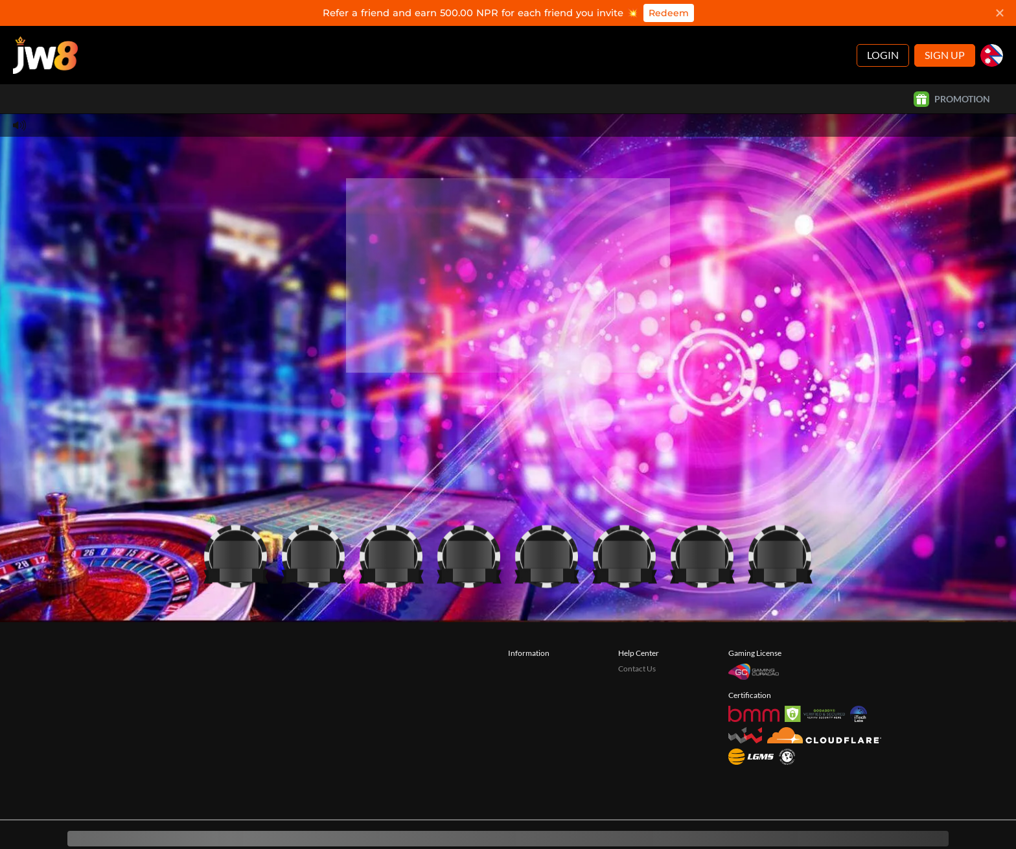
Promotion (952, 73)
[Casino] (235, 527)
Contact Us (637, 642)
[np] (991, 29)
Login (883, 29)
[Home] (45, 29)
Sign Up (945, 29)
